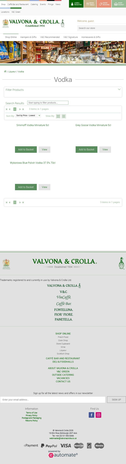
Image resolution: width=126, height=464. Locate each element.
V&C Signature (70, 37)
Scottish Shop (63, 353)
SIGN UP (116, 399)
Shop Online (11, 37)
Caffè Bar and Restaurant (18, 4)
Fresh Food (63, 336)
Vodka (21, 71)
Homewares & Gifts (90, 37)
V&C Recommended (50, 37)
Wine (63, 346)
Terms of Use (31, 412)
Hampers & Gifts (28, 37)
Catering (34, 4)
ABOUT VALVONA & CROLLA (63, 368)
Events (43, 4)
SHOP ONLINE (63, 333)
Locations (5, 12)
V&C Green (16, 12)
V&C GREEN (63, 371)
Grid (58, 116)
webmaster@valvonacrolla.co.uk (63, 438)
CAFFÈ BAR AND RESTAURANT (63, 358)
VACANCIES (63, 377)
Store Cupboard (63, 343)
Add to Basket (26, 149)
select (39, 115)
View (44, 149)
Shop (3, 4)
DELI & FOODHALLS (63, 361)
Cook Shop (63, 340)
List (64, 116)
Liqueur (12, 71)
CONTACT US (63, 381)
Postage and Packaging (31, 417)
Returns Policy (31, 420)
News (58, 4)
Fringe (50, 4)
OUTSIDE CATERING (63, 374)
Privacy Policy (31, 415)
